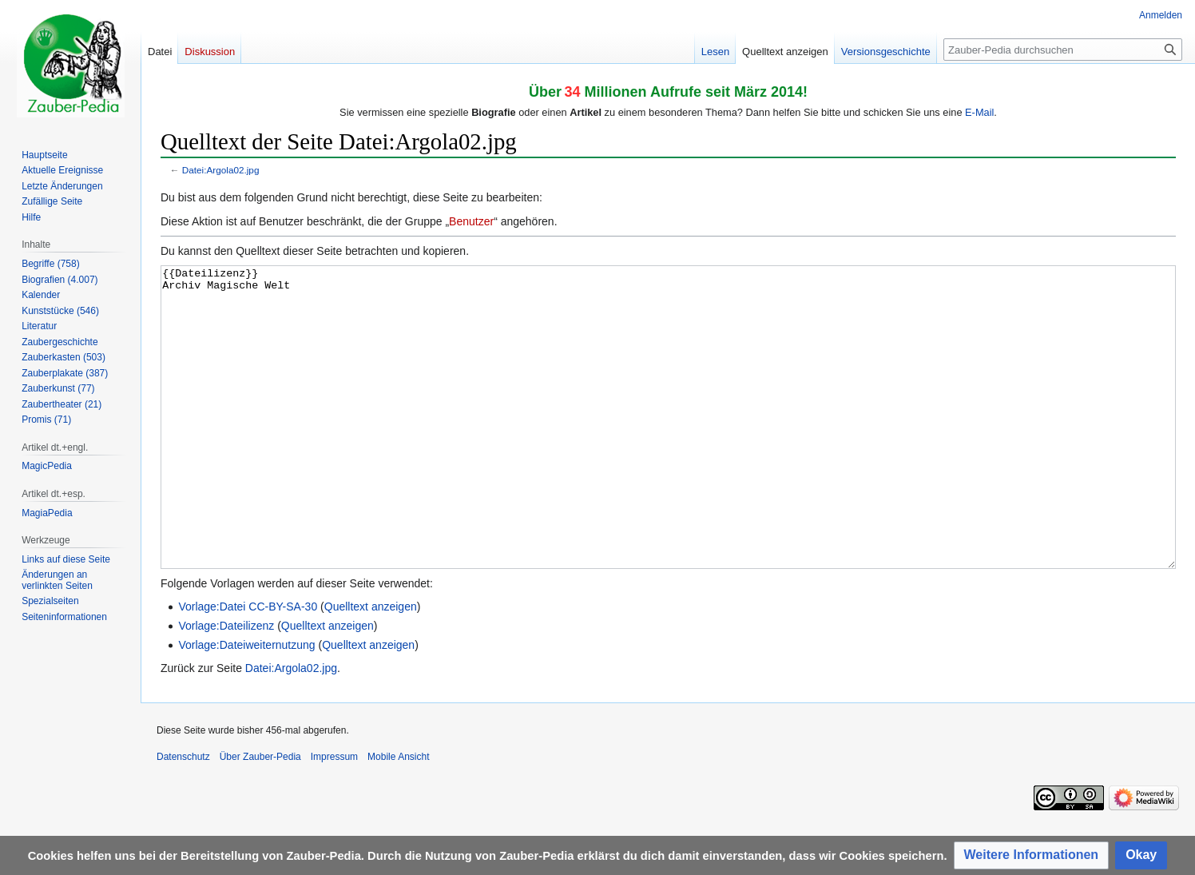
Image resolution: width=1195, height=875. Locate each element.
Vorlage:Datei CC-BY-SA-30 (247, 666)
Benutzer (471, 221)
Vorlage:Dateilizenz (226, 685)
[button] (1032, 855)
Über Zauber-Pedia (260, 816)
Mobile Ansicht (398, 816)
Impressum (334, 816)
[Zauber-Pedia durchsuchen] (1062, 49)
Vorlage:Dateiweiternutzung (246, 704)
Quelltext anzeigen (370, 666)
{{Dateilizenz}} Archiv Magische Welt (668, 447)
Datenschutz (183, 816)
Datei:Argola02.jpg (221, 170)
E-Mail (979, 112)
